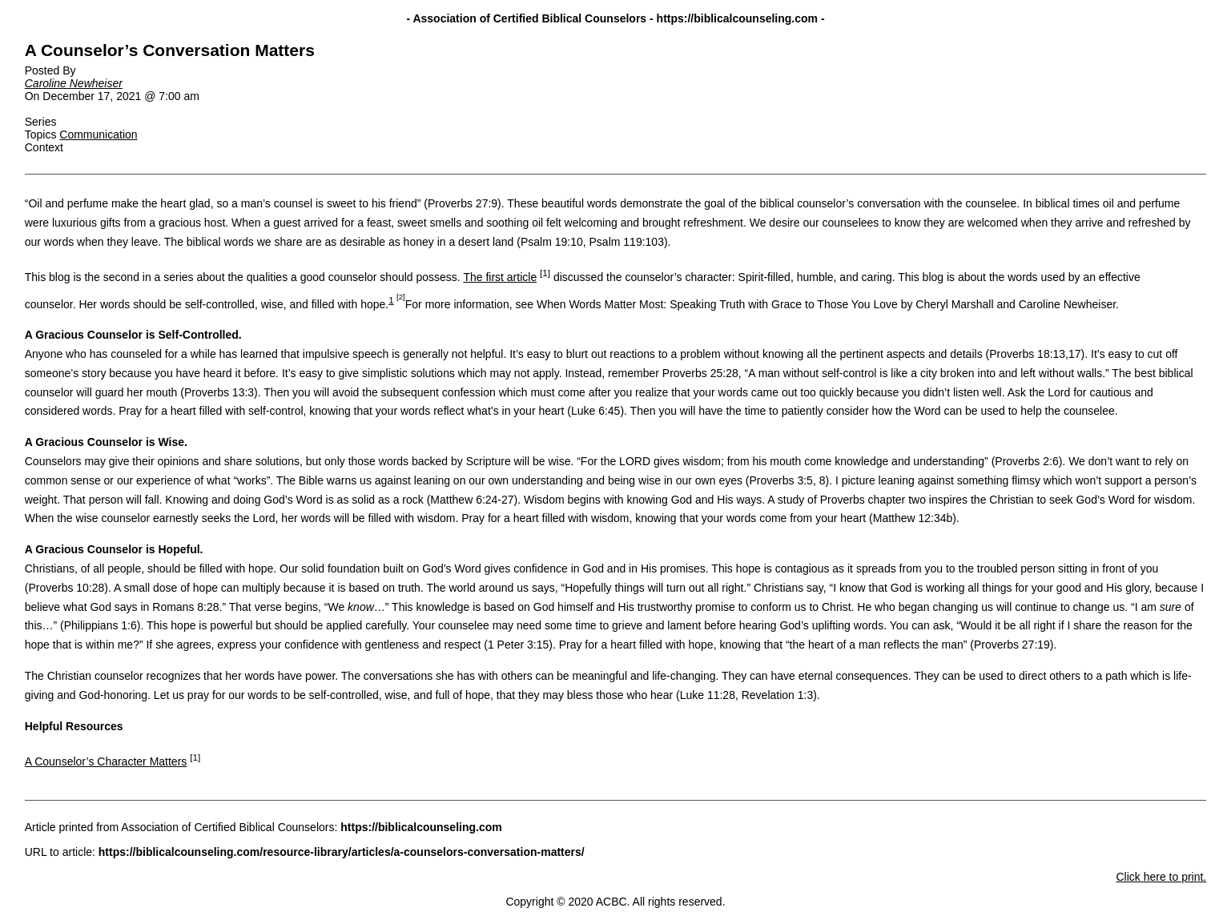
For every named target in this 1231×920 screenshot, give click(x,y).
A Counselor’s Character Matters (106, 761)
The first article (500, 277)
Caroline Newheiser (74, 83)
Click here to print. (1161, 876)
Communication (98, 134)
